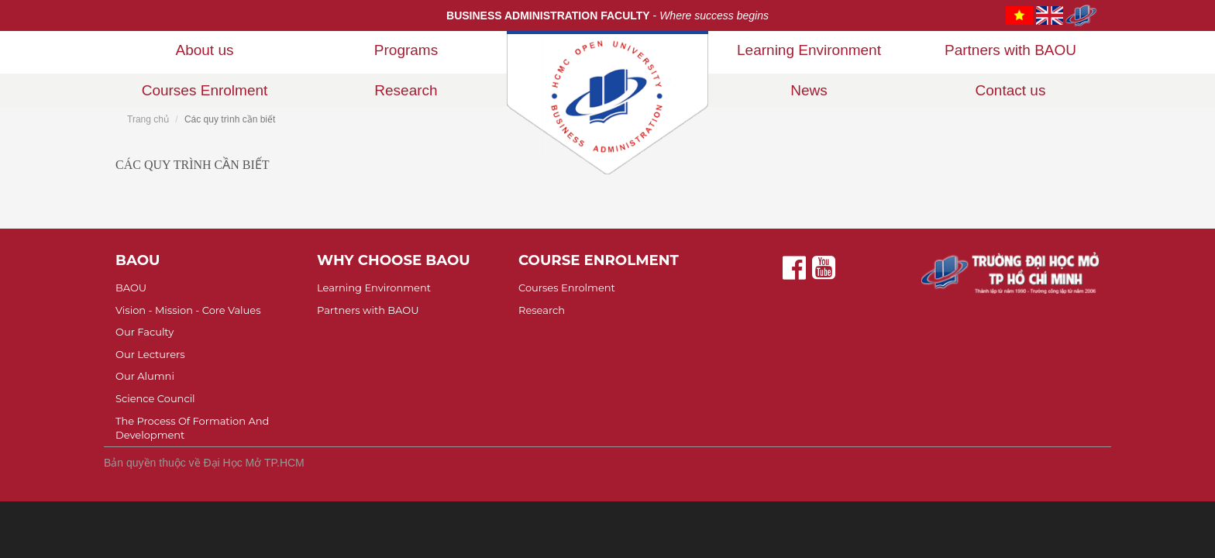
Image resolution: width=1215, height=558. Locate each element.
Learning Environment (809, 50)
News (809, 90)
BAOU (130, 287)
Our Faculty (144, 332)
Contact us (1011, 90)
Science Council (155, 398)
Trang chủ (148, 119)
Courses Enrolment (205, 90)
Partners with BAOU (1010, 50)
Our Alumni (144, 376)
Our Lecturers (150, 354)
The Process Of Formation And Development (192, 428)
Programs (406, 50)
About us (205, 50)
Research (405, 90)
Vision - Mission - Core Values (188, 310)
